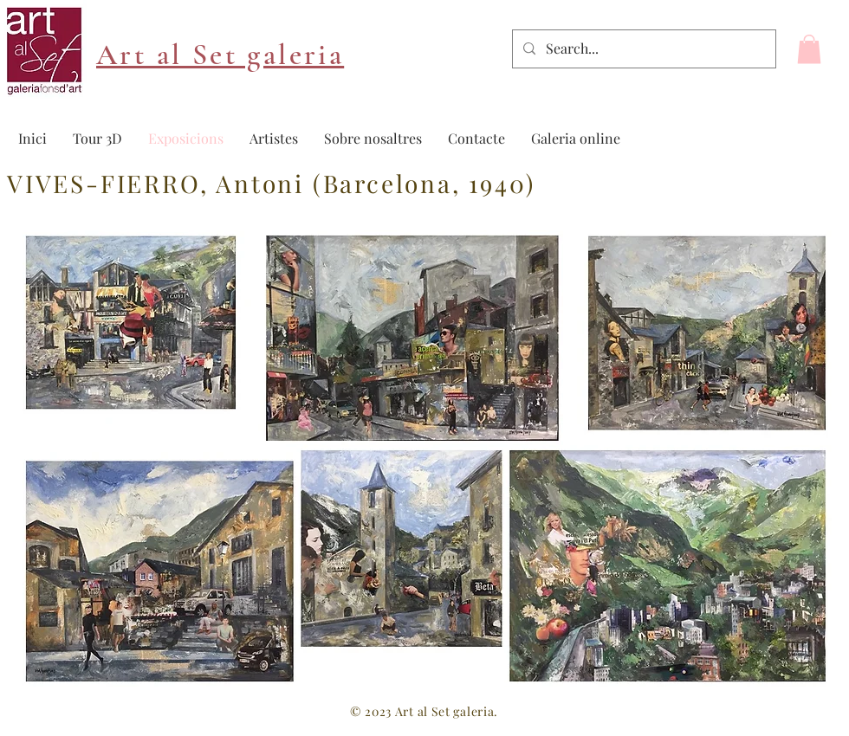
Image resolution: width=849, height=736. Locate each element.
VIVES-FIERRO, (111, 183)
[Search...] (642, 49)
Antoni (260, 183)
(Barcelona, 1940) (419, 183)
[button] (809, 49)
